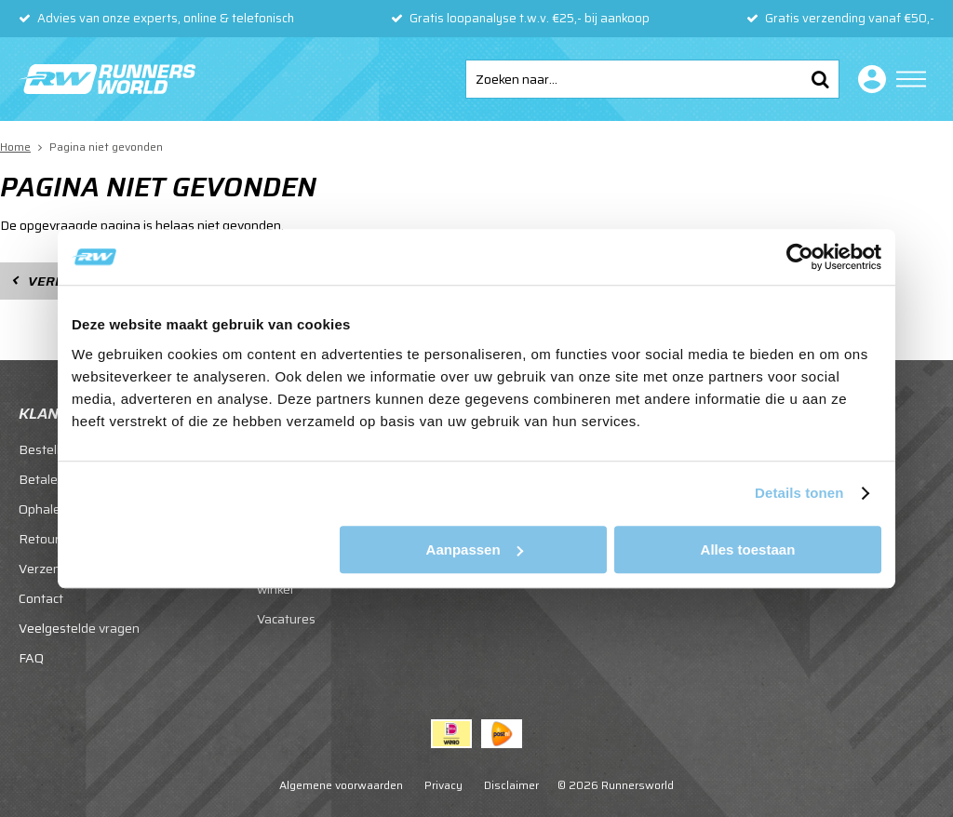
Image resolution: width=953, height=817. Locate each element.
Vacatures (286, 619)
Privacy (443, 785)
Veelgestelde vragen (79, 628)
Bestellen (46, 449)
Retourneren (56, 539)
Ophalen (43, 509)
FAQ (31, 658)
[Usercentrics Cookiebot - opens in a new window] (799, 257)
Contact (41, 598)
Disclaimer (511, 785)
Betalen (42, 479)
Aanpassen (474, 549)
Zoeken (820, 79)
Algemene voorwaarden (341, 785)
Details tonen (799, 493)
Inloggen (868, 79)
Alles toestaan (748, 549)
